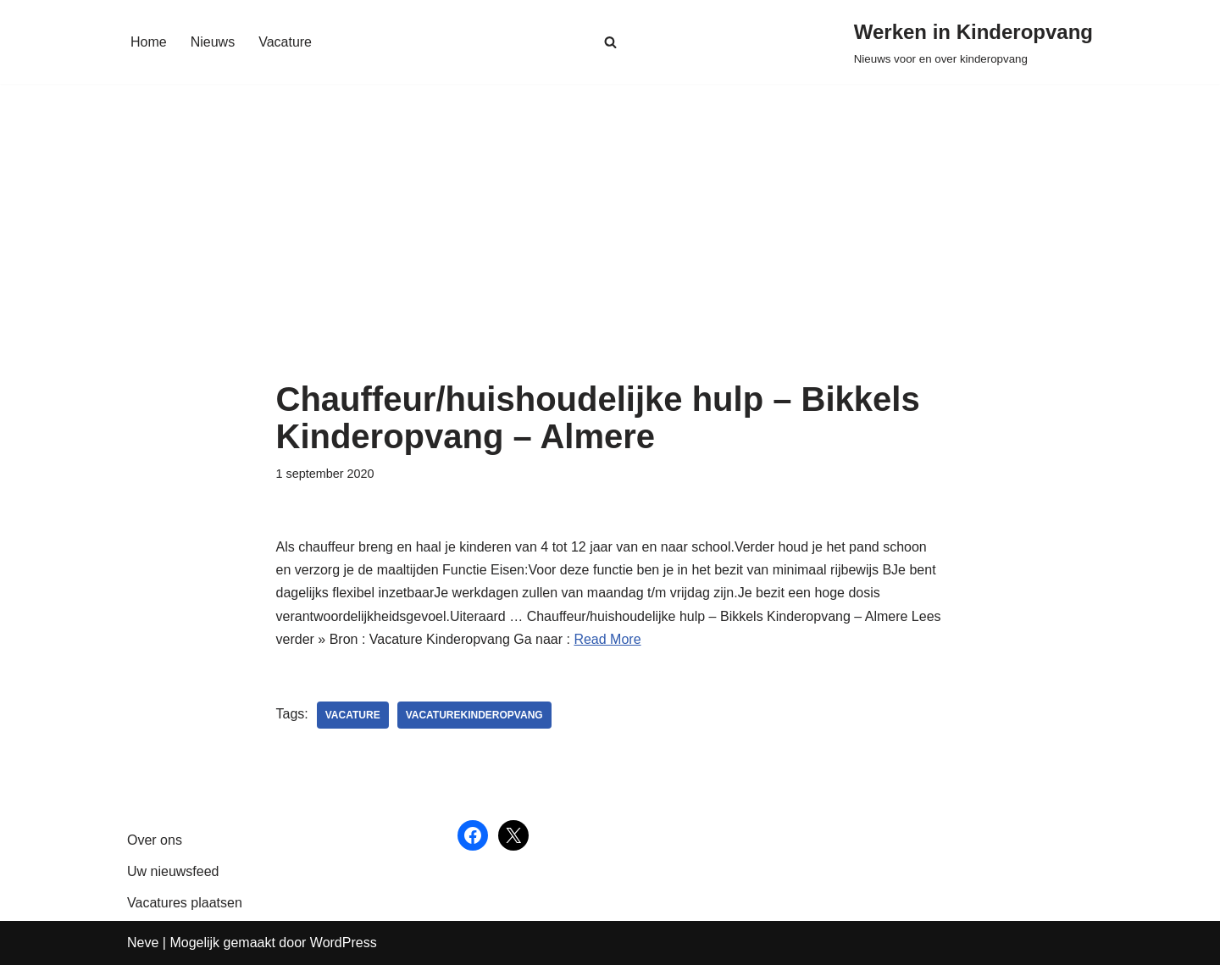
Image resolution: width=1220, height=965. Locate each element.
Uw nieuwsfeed (173, 871)
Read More (607, 639)
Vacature (285, 42)
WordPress (343, 942)
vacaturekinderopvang (474, 715)
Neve (142, 942)
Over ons (154, 840)
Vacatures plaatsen (184, 903)
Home (148, 42)
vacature (352, 715)
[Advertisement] (610, 253)
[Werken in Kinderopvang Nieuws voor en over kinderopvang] (973, 42)
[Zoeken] (610, 42)
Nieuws (213, 42)
